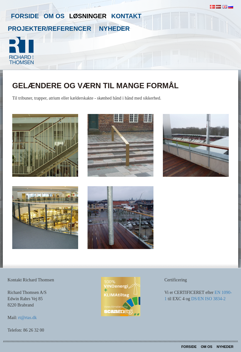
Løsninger (88, 16)
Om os (54, 16)
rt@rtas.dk (27, 317)
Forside (25, 16)
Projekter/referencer (49, 28)
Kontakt (126, 16)
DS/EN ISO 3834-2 (208, 298)
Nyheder (114, 28)
